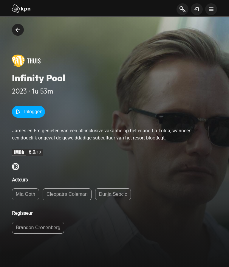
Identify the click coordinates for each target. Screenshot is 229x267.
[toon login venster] (197, 9)
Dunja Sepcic (113, 194)
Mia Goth (25, 194)
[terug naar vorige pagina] (18, 30)
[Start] (21, 9)
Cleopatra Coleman (67, 194)
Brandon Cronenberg (38, 227)
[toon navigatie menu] (211, 9)
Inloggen (28, 112)
